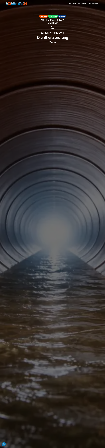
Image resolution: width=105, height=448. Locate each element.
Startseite (72, 4)
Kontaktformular (93, 4)
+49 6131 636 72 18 (52, 33)
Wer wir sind (82, 4)
